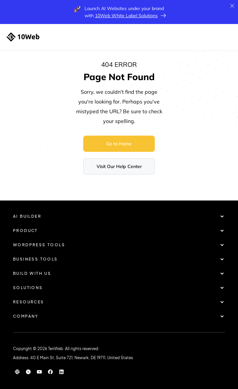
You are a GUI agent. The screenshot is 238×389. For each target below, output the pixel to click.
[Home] (23, 37)
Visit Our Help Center (119, 166)
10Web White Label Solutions (126, 15)
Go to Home (119, 144)
